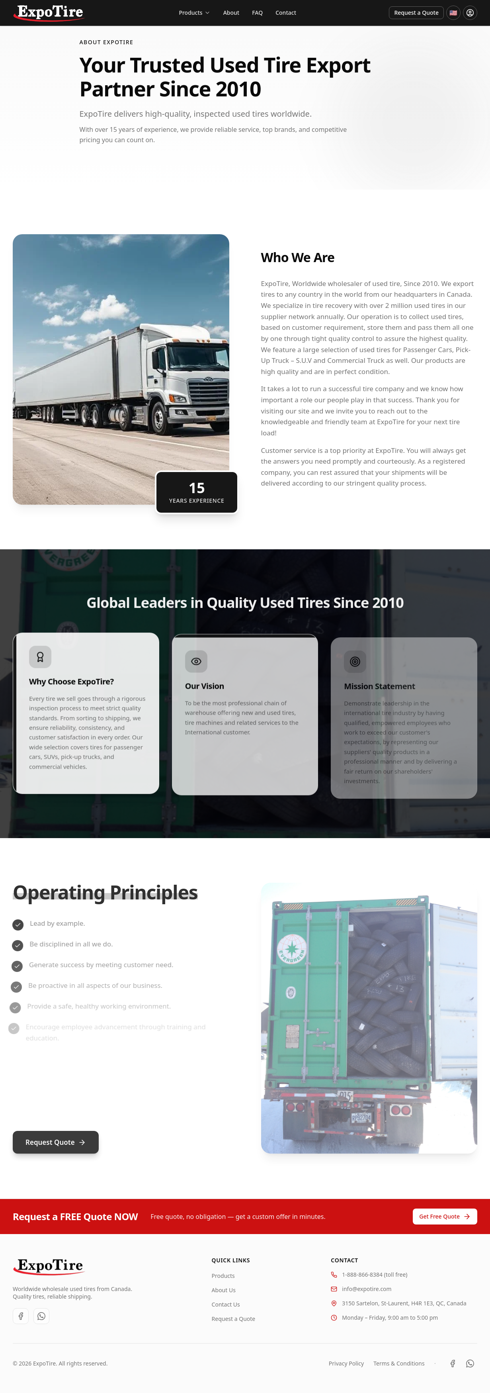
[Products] (194, 13)
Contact (285, 12)
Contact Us (226, 1304)
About (231, 12)
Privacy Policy (346, 1363)
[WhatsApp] (41, 1316)
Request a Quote (416, 12)
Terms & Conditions (399, 1363)
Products (223, 1275)
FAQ (257, 12)
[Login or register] (470, 13)
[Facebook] (21, 1316)
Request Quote (55, 1142)
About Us (224, 1290)
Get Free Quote (445, 1217)
